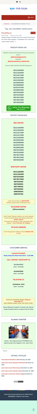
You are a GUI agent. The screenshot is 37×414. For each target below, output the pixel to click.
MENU (31, 17)
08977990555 (18, 186)
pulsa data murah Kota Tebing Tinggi (12, 374)
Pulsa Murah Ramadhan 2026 (10, 359)
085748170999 (18, 179)
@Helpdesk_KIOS (18, 284)
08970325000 (18, 182)
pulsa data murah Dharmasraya (11, 368)
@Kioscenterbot (18, 209)
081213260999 (18, 172)
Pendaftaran (6, 33)
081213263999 (18, 174)
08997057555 (18, 194)
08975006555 (18, 184)
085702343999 (18, 177)
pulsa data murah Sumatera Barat (11, 371)
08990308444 (18, 191)
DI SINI (18, 233)
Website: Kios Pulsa (22, 396)
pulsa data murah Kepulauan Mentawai (13, 362)
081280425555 (18, 271)
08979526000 (18, 189)
